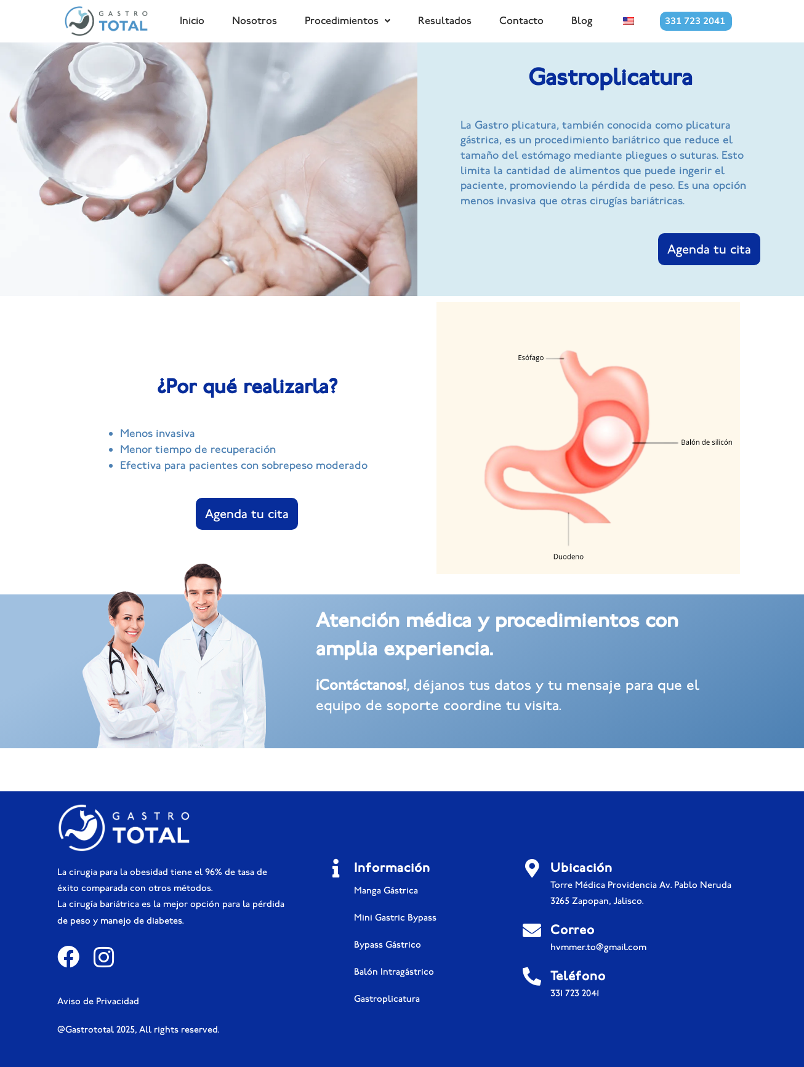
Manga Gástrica (386, 890)
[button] (347, 21)
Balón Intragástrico (394, 971)
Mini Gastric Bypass (395, 917)
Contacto (521, 20)
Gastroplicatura (387, 998)
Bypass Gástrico (387, 944)
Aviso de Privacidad (98, 1001)
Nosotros (254, 20)
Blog (581, 20)
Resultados (445, 20)
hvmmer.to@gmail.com (598, 947)
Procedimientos (347, 20)
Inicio (192, 20)
